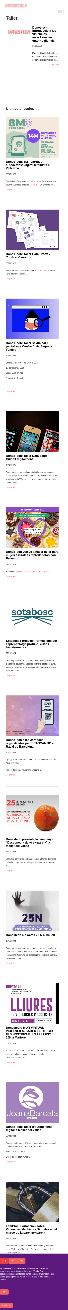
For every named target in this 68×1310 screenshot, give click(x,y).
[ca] (4, 1262)
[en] (21, 1262)
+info (4, 1293)
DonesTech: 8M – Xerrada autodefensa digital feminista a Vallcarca (28, 165)
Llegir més (54, 65)
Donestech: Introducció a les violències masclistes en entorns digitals (44, 34)
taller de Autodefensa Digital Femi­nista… (36, 571)
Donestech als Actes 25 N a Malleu (30, 935)
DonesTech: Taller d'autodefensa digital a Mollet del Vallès (29, 1128)
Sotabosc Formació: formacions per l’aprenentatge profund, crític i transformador (31, 644)
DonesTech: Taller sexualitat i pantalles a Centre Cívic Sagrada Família (29, 346)
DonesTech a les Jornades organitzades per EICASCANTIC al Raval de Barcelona (30, 743)
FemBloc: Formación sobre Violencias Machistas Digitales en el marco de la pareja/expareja (31, 1229)
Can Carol (34, 185)
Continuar (6, 1306)
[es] (12, 1262)
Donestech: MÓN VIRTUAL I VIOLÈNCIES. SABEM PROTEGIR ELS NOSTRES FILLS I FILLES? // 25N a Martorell (29, 1032)
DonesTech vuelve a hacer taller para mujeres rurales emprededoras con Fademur (32, 555)
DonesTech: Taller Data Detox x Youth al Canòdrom (28, 255)
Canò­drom (41, 270)
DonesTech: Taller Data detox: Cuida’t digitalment (27, 457)
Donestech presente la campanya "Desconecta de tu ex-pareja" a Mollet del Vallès (29, 843)
